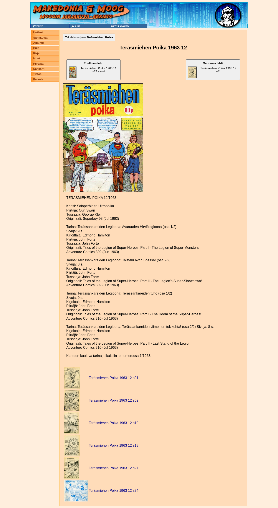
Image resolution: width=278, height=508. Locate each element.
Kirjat (36, 53)
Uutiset (38, 32)
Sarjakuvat (40, 37)
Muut (36, 58)
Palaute (38, 79)
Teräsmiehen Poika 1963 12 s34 (114, 490)
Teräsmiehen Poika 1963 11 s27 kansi (92, 70)
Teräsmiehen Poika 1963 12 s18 (114, 445)
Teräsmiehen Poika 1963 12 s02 (114, 400)
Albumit (38, 42)
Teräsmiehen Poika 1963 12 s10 (114, 423)
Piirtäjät (38, 63)
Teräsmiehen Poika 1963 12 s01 (212, 70)
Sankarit (38, 68)
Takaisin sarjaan (89, 37)
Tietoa (37, 74)
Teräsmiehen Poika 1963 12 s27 (114, 468)
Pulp (36, 48)
